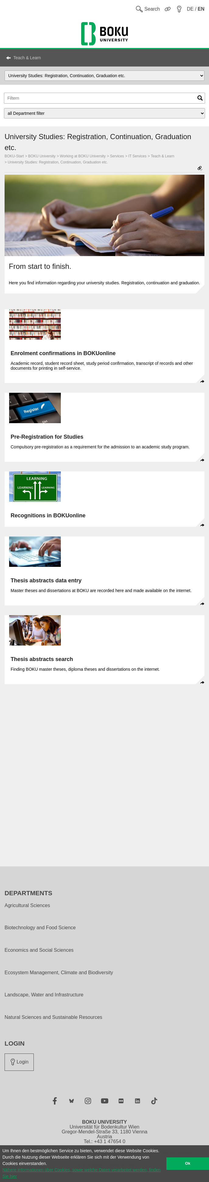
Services (117, 156)
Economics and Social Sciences (39, 950)
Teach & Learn (27, 57)
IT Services (137, 156)
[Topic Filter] (104, 98)
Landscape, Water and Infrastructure (44, 994)
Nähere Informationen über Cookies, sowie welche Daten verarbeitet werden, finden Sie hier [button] (81, 1173)
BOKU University (42, 156)
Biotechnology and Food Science (40, 927)
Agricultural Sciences (27, 905)
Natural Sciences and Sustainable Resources (53, 1017)
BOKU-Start (14, 156)
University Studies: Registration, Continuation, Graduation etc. (58, 162)
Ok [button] (187, 1163)
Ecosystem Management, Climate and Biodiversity (59, 972)
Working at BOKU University (83, 156)
